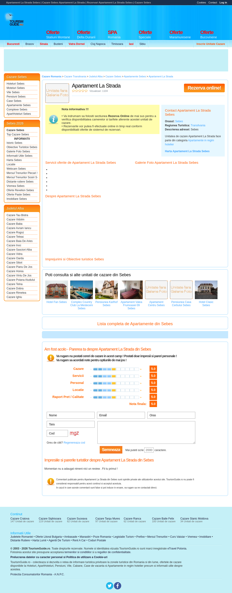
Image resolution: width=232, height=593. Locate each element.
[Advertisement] (145, 16)
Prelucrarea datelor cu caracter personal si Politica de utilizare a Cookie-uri (58, 557)
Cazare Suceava (77, 518)
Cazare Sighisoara (50, 518)
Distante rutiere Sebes (20, 181)
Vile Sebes (13, 92)
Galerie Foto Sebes (18, 151)
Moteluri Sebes (16, 88)
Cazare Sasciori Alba (19, 249)
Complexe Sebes (17, 109)
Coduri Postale (97, 540)
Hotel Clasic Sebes (206, 303)
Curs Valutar (177, 536)
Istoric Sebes (14, 142)
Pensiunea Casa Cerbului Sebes (181, 303)
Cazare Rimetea (16, 292)
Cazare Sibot (14, 262)
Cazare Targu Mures (107, 518)
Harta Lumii (39, 540)
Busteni (58, 44)
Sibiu (142, 44)
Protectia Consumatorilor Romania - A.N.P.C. (37, 574)
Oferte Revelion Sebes (20, 190)
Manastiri (85, 536)
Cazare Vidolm (15, 219)
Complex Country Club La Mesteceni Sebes (81, 305)
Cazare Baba (14, 223)
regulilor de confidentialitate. (114, 552)
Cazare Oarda (15, 258)
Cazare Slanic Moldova (194, 518)
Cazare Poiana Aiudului (21, 279)
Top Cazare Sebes (18, 134)
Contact (212, 2)
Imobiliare (205, 536)
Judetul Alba (15, 208)
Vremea (192, 536)
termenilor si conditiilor (78, 552)
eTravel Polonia (176, 548)
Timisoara (117, 44)
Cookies (201, 2)
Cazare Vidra (14, 254)
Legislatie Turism (124, 536)
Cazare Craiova (19, 518)
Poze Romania (102, 536)
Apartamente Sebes (19, 105)
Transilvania (198, 125)
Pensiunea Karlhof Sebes (106, 303)
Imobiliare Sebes (17, 198)
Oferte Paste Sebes (18, 194)
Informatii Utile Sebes (19, 155)
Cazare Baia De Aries (20, 241)
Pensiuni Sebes (16, 96)
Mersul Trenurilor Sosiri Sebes (22, 177)
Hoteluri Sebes (15, 83)
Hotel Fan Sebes (56, 302)
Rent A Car (79, 540)
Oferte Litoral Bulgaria (48, 536)
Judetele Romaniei (21, 536)
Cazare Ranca (132, 518)
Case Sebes (14, 100)
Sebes (179, 121)
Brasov (29, 44)
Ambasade (70, 536)
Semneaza (111, 449)
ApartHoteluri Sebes (19, 113)
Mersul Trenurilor (157, 536)
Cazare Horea (15, 271)
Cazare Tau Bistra (17, 215)
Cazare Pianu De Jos (19, 266)
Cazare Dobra (15, 288)
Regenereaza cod (74, 442)
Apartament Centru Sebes (156, 303)
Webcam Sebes (16, 168)
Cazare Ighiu (14, 297)
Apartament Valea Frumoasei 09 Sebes (131, 305)
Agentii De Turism (59, 540)
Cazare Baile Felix (163, 518)
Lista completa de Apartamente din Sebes (135, 324)
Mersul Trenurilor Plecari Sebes (22, 173)
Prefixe (140, 536)
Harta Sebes (14, 160)
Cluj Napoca (98, 44)
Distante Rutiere (20, 540)
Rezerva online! (204, 88)
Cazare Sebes (15, 130)
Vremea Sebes (15, 186)
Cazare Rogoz (15, 232)
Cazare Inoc (14, 245)
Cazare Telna (15, 284)
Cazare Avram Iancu (19, 228)
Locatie (11, 164)
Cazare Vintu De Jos (19, 275)
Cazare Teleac (15, 236)
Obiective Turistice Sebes (22, 147)
